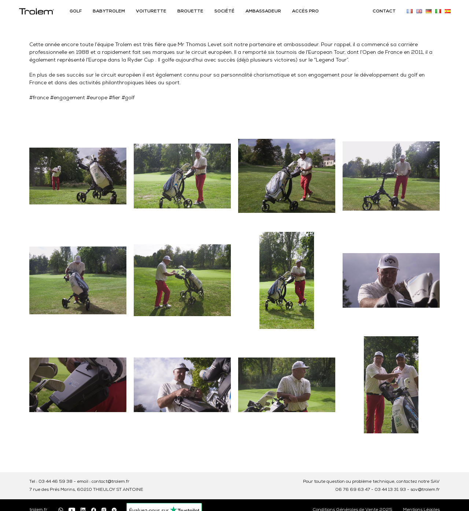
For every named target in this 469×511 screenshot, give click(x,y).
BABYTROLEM (109, 11)
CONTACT (384, 11)
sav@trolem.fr (425, 490)
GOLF (76, 11)
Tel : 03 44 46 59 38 (51, 481)
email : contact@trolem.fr (103, 481)
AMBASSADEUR (263, 11)
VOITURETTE (151, 11)
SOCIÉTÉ (224, 11)
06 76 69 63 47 (352, 490)
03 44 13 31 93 (390, 490)
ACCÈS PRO (305, 11)
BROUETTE (190, 11)
